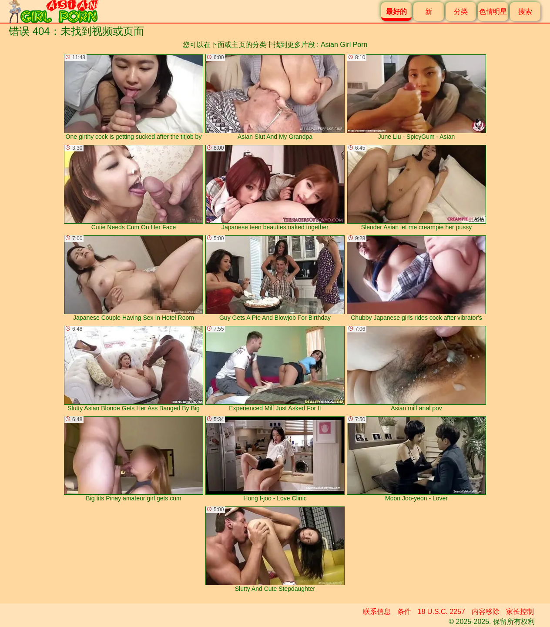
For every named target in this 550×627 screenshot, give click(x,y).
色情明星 (493, 11)
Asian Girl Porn (344, 44)
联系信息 (377, 611)
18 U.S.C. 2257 (441, 611)
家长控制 (520, 611)
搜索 (525, 11)
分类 (461, 11)
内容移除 (486, 611)
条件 (404, 611)
